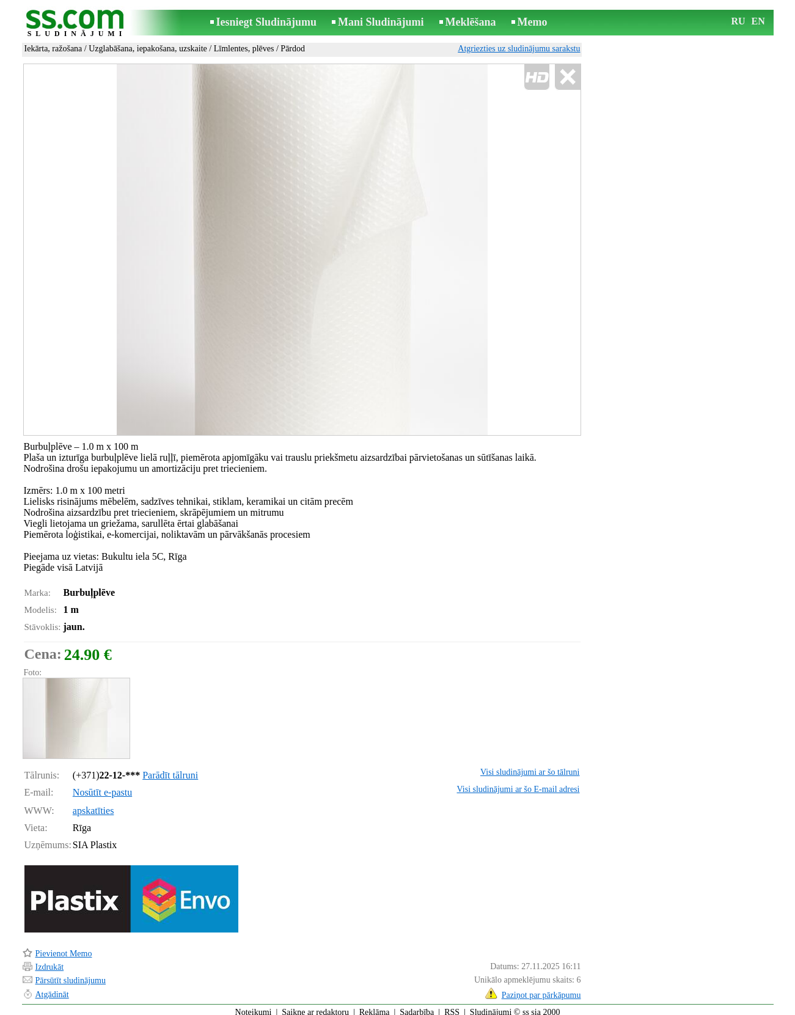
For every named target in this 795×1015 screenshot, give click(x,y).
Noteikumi (253, 1006)
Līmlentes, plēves (244, 48)
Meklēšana (470, 22)
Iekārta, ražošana (53, 48)
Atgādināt (52, 989)
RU (738, 21)
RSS (452, 1006)
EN (758, 21)
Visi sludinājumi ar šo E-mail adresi (518, 783)
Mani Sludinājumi (381, 22)
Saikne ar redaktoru (315, 1006)
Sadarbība (417, 1006)
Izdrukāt (49, 961)
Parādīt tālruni (170, 769)
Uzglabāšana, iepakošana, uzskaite (148, 48)
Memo (533, 22)
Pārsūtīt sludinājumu (70, 975)
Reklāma (374, 1006)
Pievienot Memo (63, 948)
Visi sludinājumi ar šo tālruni (529, 766)
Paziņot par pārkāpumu (541, 989)
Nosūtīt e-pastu (102, 787)
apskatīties (93, 805)
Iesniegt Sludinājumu (266, 22)
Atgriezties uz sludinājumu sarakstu (519, 48)
